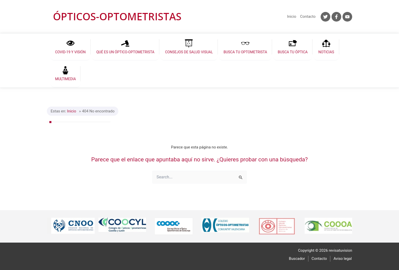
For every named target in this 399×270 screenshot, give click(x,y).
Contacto (308, 16)
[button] (69, 46)
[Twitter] (325, 17)
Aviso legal (343, 258)
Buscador (298, 258)
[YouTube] (347, 17)
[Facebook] (336, 17)
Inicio (291, 16)
